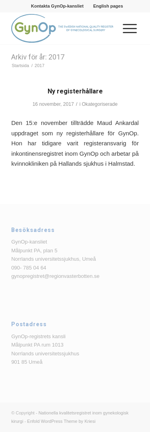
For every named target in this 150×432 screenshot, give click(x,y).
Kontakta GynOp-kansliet (57, 6)
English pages (108, 6)
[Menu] (126, 28)
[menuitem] (57, 6)
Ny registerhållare (75, 91)
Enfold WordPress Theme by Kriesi (61, 421)
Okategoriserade (99, 104)
